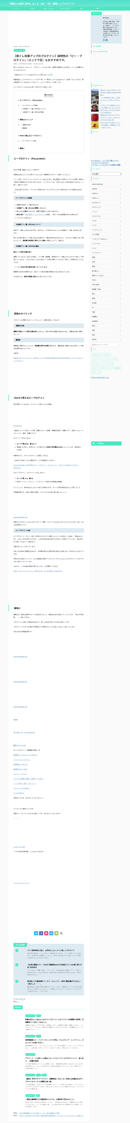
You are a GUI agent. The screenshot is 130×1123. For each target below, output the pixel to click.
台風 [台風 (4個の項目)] (102, 368)
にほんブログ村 (19, 847)
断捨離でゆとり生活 (20, 769)
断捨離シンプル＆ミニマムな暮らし (26, 755)
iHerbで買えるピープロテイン (31, 136)
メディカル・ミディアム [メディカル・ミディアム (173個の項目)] (100, 363)
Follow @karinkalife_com (100, 377)
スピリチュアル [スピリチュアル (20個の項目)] (112, 359)
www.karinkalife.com (20, 517)
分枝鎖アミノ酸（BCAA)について (34, 109)
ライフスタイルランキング (21, 883)
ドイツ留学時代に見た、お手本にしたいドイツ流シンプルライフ (50, 950)
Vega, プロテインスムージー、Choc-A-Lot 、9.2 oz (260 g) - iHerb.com (38, 571)
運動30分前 (26, 125)
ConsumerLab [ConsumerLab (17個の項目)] (97, 355)
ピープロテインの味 (29, 141)
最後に (22, 148)
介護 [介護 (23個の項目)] (111, 363)
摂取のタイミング (26, 120)
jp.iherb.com (18, 426)
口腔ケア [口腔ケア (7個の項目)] (95, 368)
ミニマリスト (17, 8)
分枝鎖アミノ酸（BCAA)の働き (33, 112)
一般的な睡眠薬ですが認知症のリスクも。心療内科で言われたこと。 (50, 1099)
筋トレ (17, 1001)
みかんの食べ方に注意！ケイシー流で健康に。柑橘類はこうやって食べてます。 (110, 125)
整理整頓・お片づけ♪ (21, 764)
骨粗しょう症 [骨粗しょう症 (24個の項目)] (96, 372)
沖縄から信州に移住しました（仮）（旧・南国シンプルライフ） (42, 3)
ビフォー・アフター (20, 774)
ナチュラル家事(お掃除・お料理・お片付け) (28, 779)
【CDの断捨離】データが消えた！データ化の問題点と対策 (39, 1113)
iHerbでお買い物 (65, 8)
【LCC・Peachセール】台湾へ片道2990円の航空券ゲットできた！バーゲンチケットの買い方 (51, 1116)
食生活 (33, 8)
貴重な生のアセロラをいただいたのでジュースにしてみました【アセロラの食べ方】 (110, 117)
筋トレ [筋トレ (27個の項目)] (109, 368)
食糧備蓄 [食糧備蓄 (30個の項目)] (117, 368)
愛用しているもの (49, 8)
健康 (97, 8)
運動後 (24, 128)
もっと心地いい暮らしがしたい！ (25, 783)
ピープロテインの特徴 (30, 105)
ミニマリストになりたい (22, 760)
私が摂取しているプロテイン (36, 214)
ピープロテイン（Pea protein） (31, 100)
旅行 (81, 8)
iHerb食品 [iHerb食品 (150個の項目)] (107, 355)
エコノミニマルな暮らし (22, 788)
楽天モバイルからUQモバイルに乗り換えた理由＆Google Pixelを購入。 (110, 92)
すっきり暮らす (19, 793)
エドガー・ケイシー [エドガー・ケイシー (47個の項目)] (98, 359)
